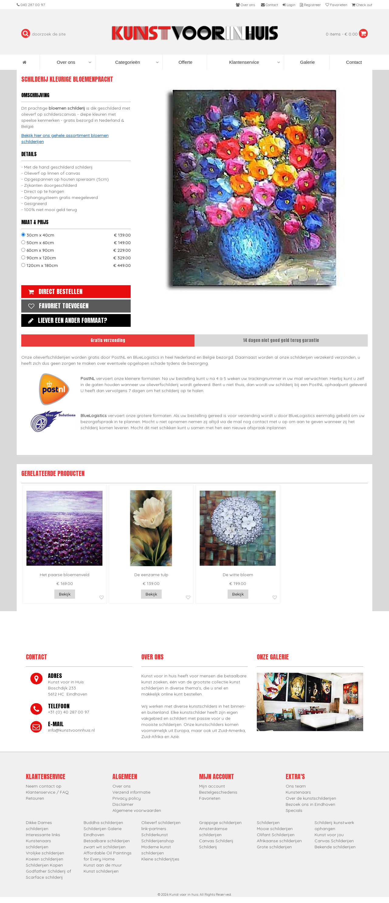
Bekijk (65, 594)
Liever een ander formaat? (66, 320)
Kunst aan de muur (103, 865)
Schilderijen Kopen (44, 865)
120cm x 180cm (76, 265)
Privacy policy (126, 798)
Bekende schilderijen (335, 847)
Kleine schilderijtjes (160, 859)
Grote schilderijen (274, 847)
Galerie (307, 62)
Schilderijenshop (157, 840)
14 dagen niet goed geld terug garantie (281, 340)
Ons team (296, 786)
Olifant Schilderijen (275, 834)
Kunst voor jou (329, 834)
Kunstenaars (298, 792)
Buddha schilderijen (103, 822)
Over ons (74, 62)
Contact (353, 62)
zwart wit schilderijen (105, 847)
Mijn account (212, 786)
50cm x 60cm (76, 243)
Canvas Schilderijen (334, 840)
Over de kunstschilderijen (311, 798)
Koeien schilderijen (44, 859)
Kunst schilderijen (101, 871)
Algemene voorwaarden (136, 810)
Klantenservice (254, 62)
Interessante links (43, 834)
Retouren (35, 798)
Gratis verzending (108, 340)
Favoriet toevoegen (56, 305)
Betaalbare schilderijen (107, 840)
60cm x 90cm (76, 250)
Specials (294, 810)
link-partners (153, 828)
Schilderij (208, 847)
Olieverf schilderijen (161, 822)
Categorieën (137, 62)
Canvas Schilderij (216, 840)
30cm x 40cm (76, 235)
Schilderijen (268, 822)
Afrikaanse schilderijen (279, 840)
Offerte (184, 62)
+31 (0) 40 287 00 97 (68, 712)
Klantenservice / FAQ (47, 792)
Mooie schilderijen (275, 828)
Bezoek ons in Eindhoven (310, 804)
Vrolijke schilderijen (45, 853)
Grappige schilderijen (220, 822)
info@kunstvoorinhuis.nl (71, 730)
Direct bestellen (53, 291)
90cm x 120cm (76, 258)
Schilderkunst (154, 834)
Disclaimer (122, 804)
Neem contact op (43, 786)
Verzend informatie (131, 792)
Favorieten (209, 798)
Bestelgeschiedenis (218, 792)
